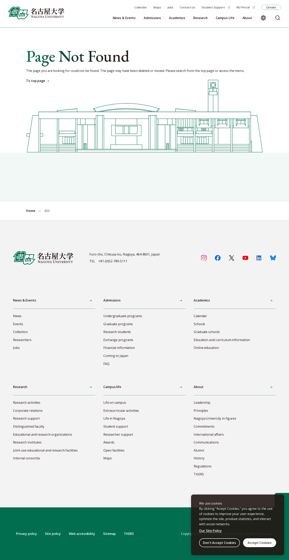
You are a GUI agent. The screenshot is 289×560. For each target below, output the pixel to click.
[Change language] (263, 18)
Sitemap (109, 533)
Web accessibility (82, 533)
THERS (129, 533)
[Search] (278, 18)
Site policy (53, 533)
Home (30, 210)
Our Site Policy (210, 530)
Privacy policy (26, 533)
